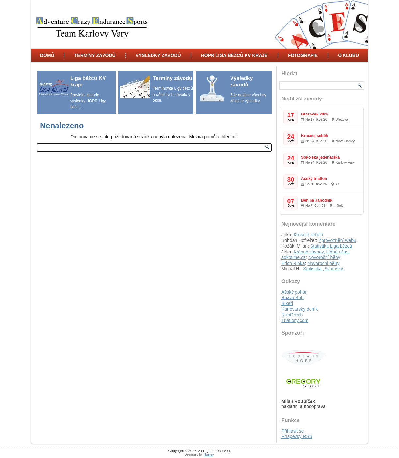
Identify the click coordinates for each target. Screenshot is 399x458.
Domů (47, 55)
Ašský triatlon (314, 178)
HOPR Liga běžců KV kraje (234, 55)
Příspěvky (296, 436)
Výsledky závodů (158, 55)
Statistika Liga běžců (331, 246)
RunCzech (292, 314)
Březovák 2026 (314, 114)
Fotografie (303, 55)
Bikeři (287, 303)
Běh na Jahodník (316, 200)
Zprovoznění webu (337, 240)
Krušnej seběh (314, 135)
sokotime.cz (293, 257)
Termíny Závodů (95, 55)
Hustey (209, 454)
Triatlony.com (294, 320)
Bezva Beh (292, 297)
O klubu (348, 55)
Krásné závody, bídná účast (322, 251)
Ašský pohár (294, 292)
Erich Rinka (293, 263)
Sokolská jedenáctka (320, 157)
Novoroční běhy (324, 257)
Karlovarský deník (299, 309)
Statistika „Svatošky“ (323, 268)
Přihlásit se (292, 431)
